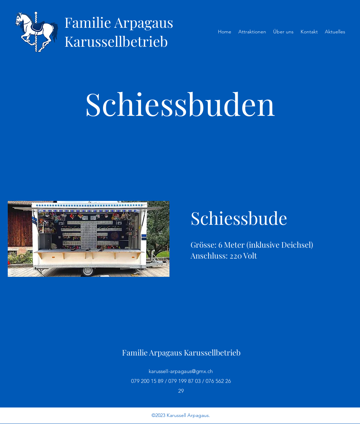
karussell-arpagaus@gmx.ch (181, 371)
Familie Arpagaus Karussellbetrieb (118, 31)
